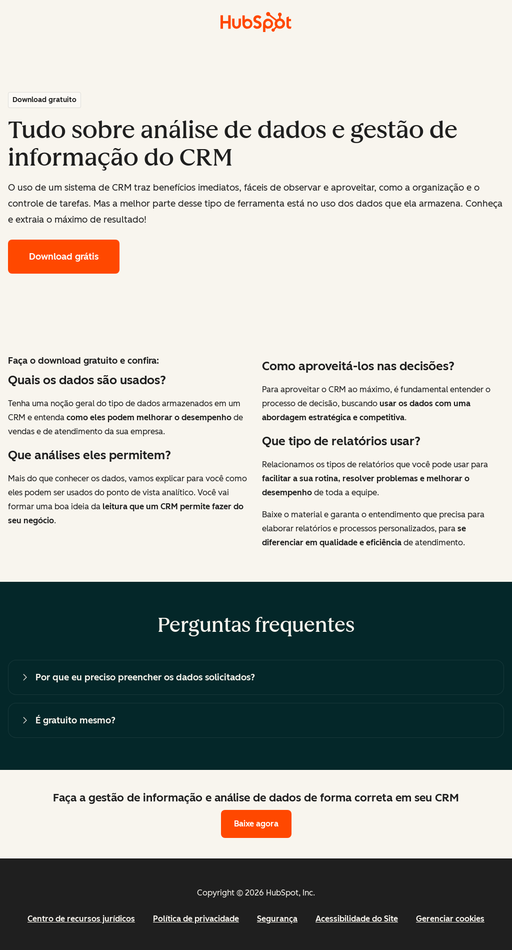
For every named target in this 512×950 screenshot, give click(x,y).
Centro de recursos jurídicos (81, 918)
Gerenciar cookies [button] (450, 918)
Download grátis (63, 256)
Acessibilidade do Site (357, 918)
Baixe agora (256, 823)
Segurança (277, 918)
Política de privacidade (196, 918)
